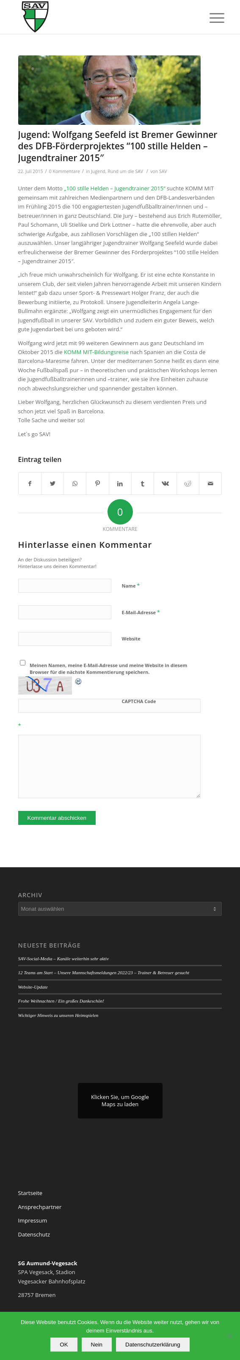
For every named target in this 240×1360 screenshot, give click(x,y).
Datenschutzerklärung (152, 1344)
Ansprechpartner (40, 1207)
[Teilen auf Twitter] (52, 484)
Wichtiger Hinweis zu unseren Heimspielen (58, 1015)
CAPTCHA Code (139, 701)
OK (64, 1344)
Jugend (98, 171)
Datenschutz (34, 1234)
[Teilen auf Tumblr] (143, 484)
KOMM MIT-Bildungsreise (97, 352)
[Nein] (229, 1336)
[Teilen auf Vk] (165, 484)
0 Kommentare (64, 171)
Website (131, 638)
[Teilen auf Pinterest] (97, 484)
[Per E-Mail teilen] (210, 484)
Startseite (30, 1193)
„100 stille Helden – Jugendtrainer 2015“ (115, 188)
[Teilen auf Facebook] (30, 484)
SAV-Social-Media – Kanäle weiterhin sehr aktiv (63, 958)
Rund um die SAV (125, 171)
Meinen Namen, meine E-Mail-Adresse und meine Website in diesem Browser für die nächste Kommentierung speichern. (108, 669)
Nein (96, 1344)
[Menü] (210, 18)
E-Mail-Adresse (141, 612)
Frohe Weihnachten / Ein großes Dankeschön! (61, 1000)
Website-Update (33, 986)
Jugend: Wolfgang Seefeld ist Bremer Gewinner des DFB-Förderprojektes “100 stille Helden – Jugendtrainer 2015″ (118, 146)
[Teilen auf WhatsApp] (75, 484)
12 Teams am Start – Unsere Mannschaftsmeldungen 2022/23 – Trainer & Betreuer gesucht (103, 972)
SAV (163, 171)
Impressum (32, 1220)
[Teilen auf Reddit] (188, 484)
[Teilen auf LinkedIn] (120, 484)
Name (131, 585)
